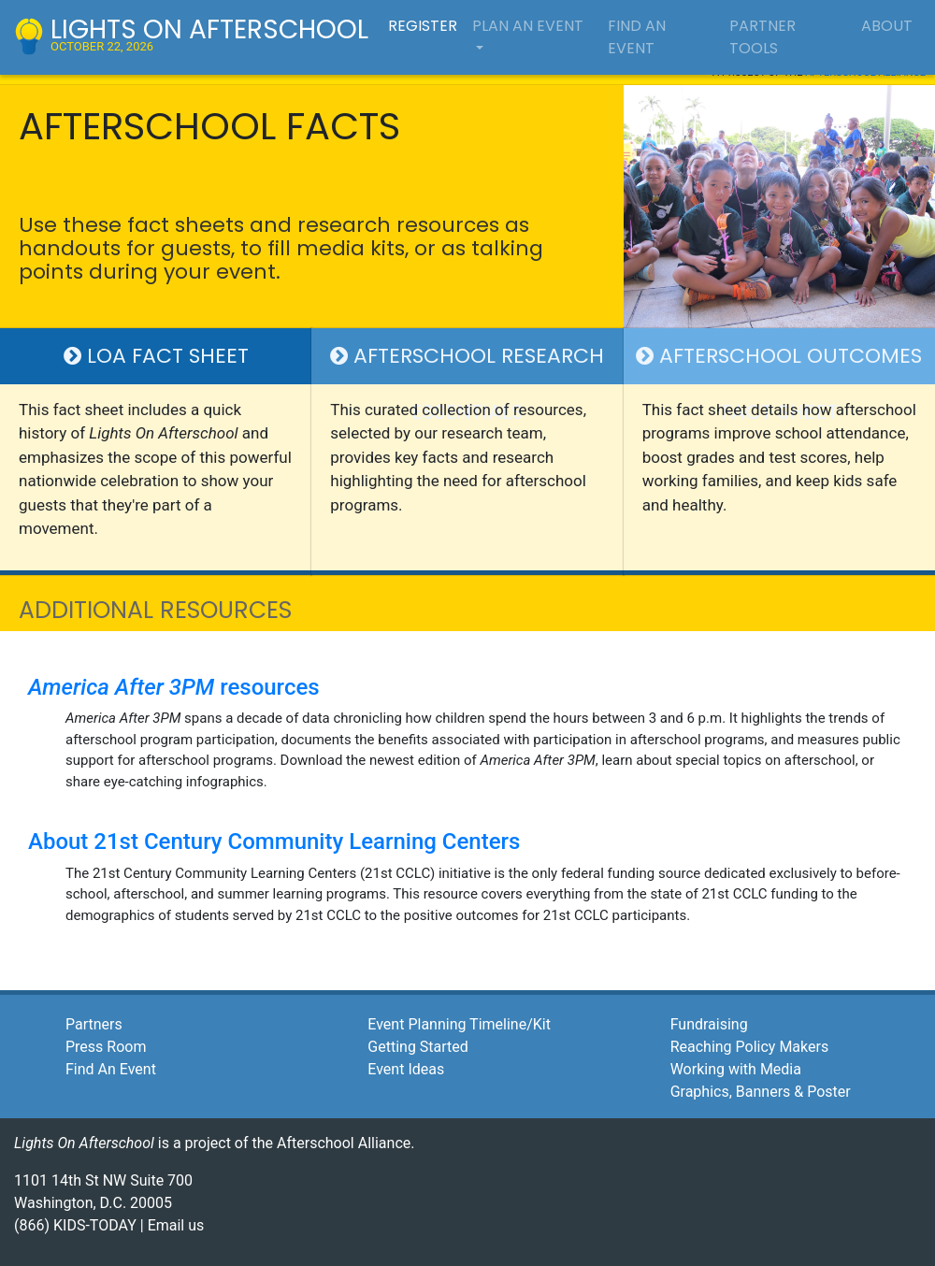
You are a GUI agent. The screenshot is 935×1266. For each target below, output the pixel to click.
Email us (176, 1225)
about (887, 25)
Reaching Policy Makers (749, 1047)
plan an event (527, 25)
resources (174, 687)
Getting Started (417, 1047)
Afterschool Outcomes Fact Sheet (779, 362)
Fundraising (709, 1024)
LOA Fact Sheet (156, 355)
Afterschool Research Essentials (467, 362)
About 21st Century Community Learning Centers (274, 841)
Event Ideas (405, 1069)
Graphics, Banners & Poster (760, 1092)
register (422, 25)
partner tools (762, 37)
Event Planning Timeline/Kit (459, 1024)
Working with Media (735, 1069)
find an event (637, 37)
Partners (93, 1024)
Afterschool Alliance (343, 1143)
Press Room (105, 1047)
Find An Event (110, 1069)
